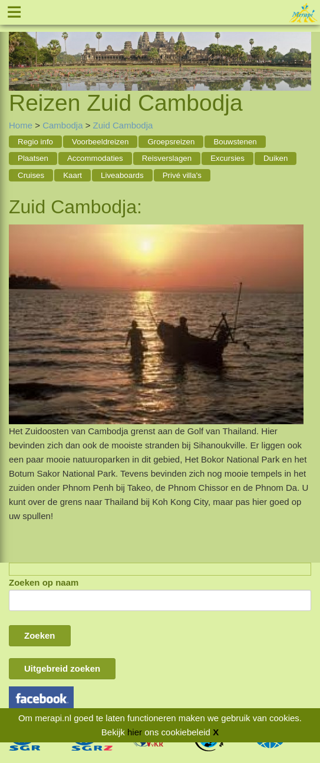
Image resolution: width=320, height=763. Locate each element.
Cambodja (62, 125)
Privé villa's (182, 175)
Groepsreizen (170, 141)
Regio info (35, 141)
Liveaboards (122, 175)
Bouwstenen (234, 141)
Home (20, 125)
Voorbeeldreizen (100, 141)
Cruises (31, 175)
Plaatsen (33, 158)
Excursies (227, 158)
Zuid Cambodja (123, 125)
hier (134, 732)
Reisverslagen (167, 158)
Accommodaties (95, 158)
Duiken (275, 158)
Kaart (72, 175)
